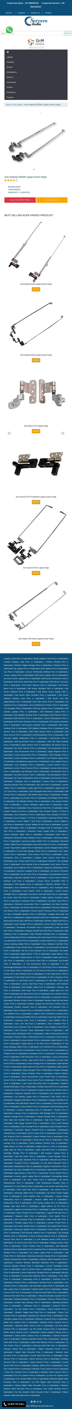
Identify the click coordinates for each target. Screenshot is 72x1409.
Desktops (10, 62)
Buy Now (36, 289)
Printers (10, 87)
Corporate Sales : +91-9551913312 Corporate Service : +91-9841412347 (36, 5)
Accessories (11, 82)
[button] (9, 433)
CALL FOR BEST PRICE (20, 200)
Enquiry (48, 13)
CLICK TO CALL (14, 1404)
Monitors (10, 77)
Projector (10, 97)
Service (9, 13)
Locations (21, 13)
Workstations (12, 72)
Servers (10, 67)
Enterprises (11, 92)
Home (8, 104)
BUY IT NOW (51, 200)
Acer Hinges (17, 104)
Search (67, 33)
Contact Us (35, 13)
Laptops (10, 57)
